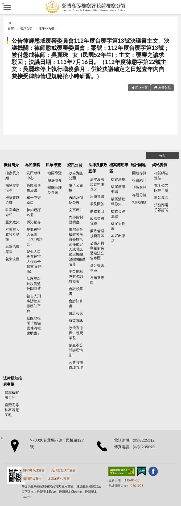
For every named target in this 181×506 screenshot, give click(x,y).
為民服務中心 (34, 175)
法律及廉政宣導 (97, 167)
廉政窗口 (97, 211)
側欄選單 (7, 7)
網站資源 (159, 164)
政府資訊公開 (76, 175)
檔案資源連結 (118, 213)
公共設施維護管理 (76, 364)
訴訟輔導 (34, 222)
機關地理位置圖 (55, 190)
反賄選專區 (97, 280)
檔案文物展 (118, 225)
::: (2, 2)
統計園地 (138, 164)
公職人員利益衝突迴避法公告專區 (97, 250)
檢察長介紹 (12, 175)
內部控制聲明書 (76, 219)
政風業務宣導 (97, 220)
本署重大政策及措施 (12, 234)
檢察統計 (139, 180)
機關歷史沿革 (12, 187)
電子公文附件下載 (161, 187)
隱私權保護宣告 (34, 470)
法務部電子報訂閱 (161, 207)
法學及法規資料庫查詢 (97, 184)
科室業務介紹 (12, 212)
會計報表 (76, 313)
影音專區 (161, 197)
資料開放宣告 (32, 478)
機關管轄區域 (12, 199)
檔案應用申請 (118, 189)
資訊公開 (26, 28)
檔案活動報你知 (118, 201)
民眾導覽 (53, 164)
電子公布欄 (46, 28)
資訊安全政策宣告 (63, 470)
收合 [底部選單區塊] (162, 155)
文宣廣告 (76, 210)
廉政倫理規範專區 (97, 233)
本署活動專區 (12, 249)
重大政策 (12, 222)
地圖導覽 (55, 173)
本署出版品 (118, 238)
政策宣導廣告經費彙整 (76, 333)
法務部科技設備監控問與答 (34, 283)
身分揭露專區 (97, 267)
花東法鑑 (12, 259)
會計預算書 (76, 291)
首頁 (11, 28)
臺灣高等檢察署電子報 (12, 410)
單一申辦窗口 (34, 199)
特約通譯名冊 (34, 212)
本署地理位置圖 (59, 478)
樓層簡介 (55, 180)
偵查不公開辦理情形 (76, 350)
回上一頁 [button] (141, 87)
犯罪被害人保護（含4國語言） (35, 236)
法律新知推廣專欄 (12, 381)
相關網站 (139, 202)
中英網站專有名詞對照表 (76, 276)
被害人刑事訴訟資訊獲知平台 (34, 303)
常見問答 (97, 204)
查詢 (174, 7)
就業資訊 (76, 320)
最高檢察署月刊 (12, 395)
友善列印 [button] (164, 87)
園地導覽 (139, 173)
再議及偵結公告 (76, 199)
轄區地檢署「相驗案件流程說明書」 (34, 325)
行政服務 (139, 187)
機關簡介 (11, 164)
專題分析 (139, 195)
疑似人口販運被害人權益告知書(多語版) (34, 261)
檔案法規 (118, 179)
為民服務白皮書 (34, 187)
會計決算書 (76, 303)
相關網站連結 (161, 175)
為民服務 (32, 164)
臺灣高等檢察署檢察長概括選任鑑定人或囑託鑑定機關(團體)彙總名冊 (77, 246)
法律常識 (97, 196)
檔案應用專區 (118, 167)
